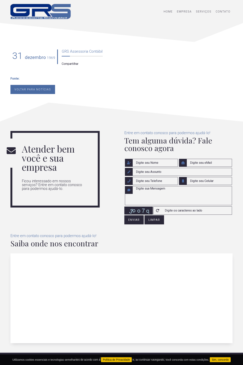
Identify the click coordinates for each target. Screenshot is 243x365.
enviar (134, 219)
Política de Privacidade (116, 359)
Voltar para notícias (32, 89)
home (168, 11)
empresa (184, 11)
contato (223, 11)
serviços (203, 11)
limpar (154, 219)
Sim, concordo (220, 359)
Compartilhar (70, 64)
